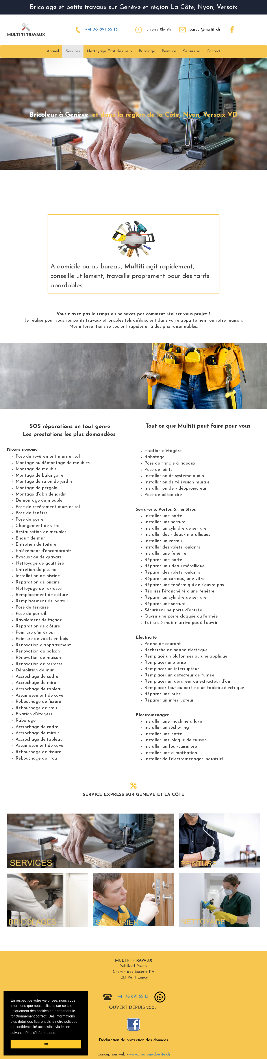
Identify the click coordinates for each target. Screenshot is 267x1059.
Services (73, 51)
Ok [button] (46, 1044)
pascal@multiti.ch (204, 29)
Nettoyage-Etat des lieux (109, 51)
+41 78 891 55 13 (101, 29)
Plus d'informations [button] (40, 1033)
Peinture (169, 51)
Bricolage (147, 51)
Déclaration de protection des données (133, 1040)
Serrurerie (191, 51)
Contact (214, 51)
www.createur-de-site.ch (149, 1054)
